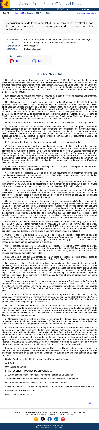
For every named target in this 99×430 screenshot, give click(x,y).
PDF (17, 61)
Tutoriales (53, 414)
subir (90, 403)
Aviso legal (53, 412)
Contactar (17, 412)
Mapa (45, 412)
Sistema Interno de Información (36, 414)
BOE (22, 13)
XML (39, 61)
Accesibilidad (64, 412)
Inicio (16, 13)
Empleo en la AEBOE (66, 414)
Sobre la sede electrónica (32, 412)
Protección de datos (78, 412)
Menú (85, 9)
